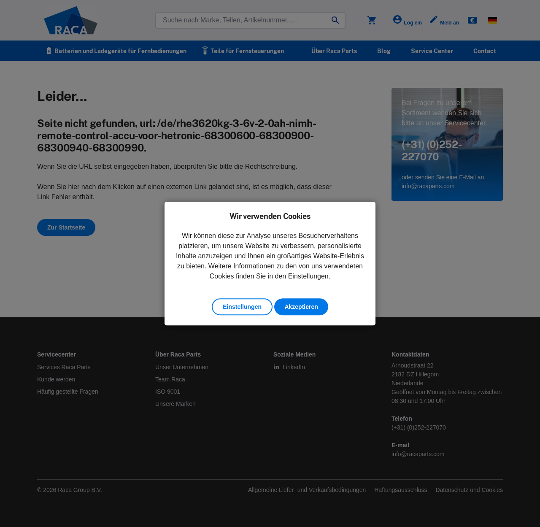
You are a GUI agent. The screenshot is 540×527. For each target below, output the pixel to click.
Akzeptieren (301, 306)
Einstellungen (242, 306)
